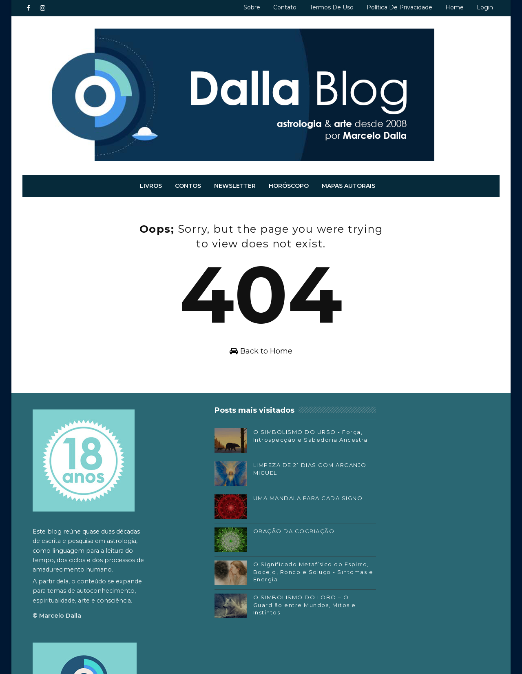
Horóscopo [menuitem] (289, 185)
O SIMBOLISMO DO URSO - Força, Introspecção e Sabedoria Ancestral (271, 441)
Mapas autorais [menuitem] (349, 185)
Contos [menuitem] (188, 185)
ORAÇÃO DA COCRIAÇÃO (269, 533)
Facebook (363, 555)
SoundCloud (366, 591)
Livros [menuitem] (151, 185)
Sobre (251, 7)
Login (485, 7)
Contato (284, 7)
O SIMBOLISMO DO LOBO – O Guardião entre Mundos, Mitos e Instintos (276, 607)
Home (454, 7)
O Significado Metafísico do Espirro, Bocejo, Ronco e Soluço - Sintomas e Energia (273, 574)
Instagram (364, 567)
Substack (362, 579)
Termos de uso (332, 7)
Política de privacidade (399, 7)
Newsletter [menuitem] (235, 185)
